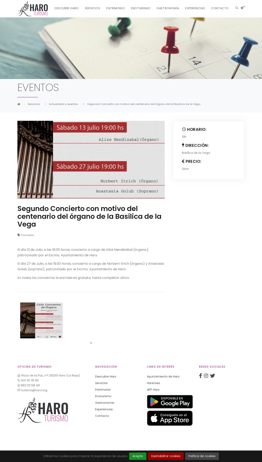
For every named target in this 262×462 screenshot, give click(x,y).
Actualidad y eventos (63, 104)
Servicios (92, 8)
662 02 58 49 (29, 385)
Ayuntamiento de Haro (163, 376)
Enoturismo (140, 8)
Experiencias (195, 8)
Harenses (153, 383)
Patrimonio (115, 8)
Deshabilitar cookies (165, 456)
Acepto (137, 456)
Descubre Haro (67, 8)
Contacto (220, 8)
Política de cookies (202, 456)
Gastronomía (168, 8)
